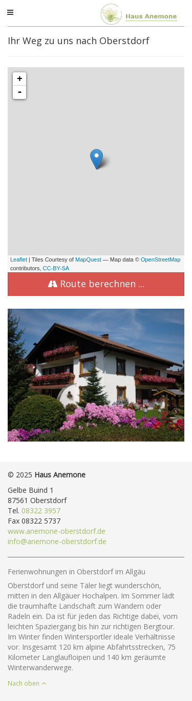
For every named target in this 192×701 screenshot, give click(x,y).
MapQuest (88, 259)
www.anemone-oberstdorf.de (56, 531)
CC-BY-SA (56, 268)
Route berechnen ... (96, 283)
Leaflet (18, 259)
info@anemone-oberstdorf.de (57, 541)
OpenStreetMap (161, 259)
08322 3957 (41, 510)
